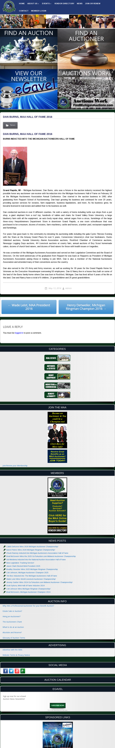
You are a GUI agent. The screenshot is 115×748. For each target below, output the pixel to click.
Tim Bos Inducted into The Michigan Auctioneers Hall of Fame (31, 576)
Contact (23, 11)
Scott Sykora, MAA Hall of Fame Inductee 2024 (25, 586)
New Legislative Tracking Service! (20, 563)
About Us (32, 3)
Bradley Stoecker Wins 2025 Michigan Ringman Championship (32, 569)
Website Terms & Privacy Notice (16, 655)
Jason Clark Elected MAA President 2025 (23, 566)
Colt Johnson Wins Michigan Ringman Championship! (28, 589)
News (79, 3)
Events (46, 3)
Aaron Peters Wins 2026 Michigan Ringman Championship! (30, 550)
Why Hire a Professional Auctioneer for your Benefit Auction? (28, 606)
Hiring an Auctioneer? (11, 616)
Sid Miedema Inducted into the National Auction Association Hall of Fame (36, 560)
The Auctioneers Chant (12, 622)
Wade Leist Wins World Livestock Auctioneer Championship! (31, 579)
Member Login (38, 11)
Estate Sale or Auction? (12, 611)
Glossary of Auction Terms (14, 638)
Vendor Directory (64, 3)
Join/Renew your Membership (15, 465)
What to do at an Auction (13, 627)
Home (22, 3)
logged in (19, 333)
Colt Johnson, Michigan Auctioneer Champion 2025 (27, 573)
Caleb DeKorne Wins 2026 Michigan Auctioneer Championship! (32, 547)
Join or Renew (92, 3)
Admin (68, 288)
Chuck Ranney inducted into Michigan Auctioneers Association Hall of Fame (37, 553)
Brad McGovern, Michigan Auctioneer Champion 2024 (28, 592)
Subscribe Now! (57, 705)
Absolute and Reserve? (12, 632)
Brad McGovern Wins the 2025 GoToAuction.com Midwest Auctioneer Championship (41, 556)
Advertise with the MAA (12, 649)
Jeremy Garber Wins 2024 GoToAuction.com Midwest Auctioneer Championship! (39, 582)
